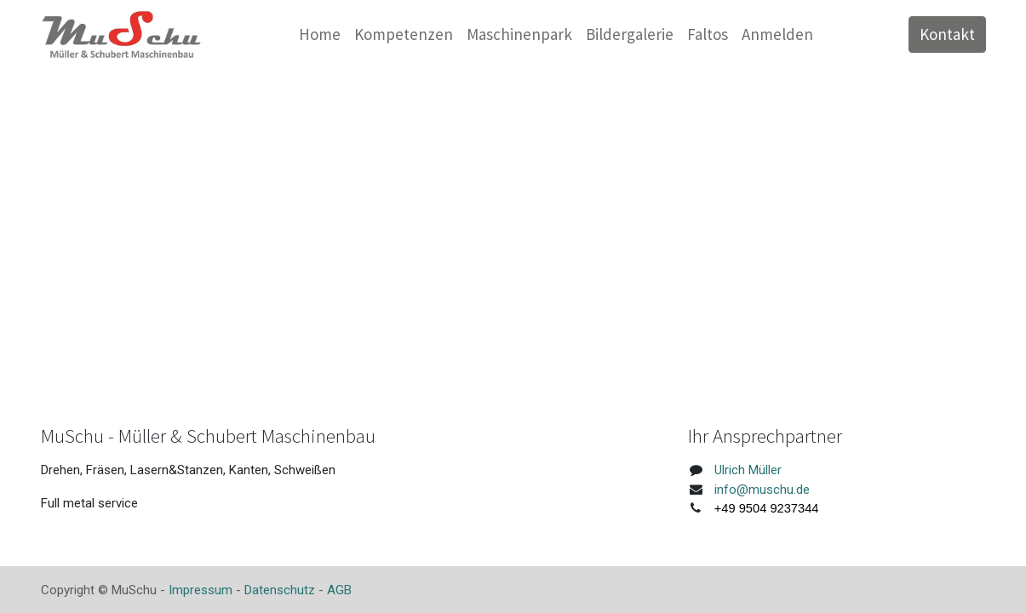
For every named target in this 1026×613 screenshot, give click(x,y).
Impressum (200, 590)
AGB (339, 590)
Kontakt (947, 34)
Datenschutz (279, 590)
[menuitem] (319, 34)
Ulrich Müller (748, 470)
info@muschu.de (762, 489)
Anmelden (777, 34)
